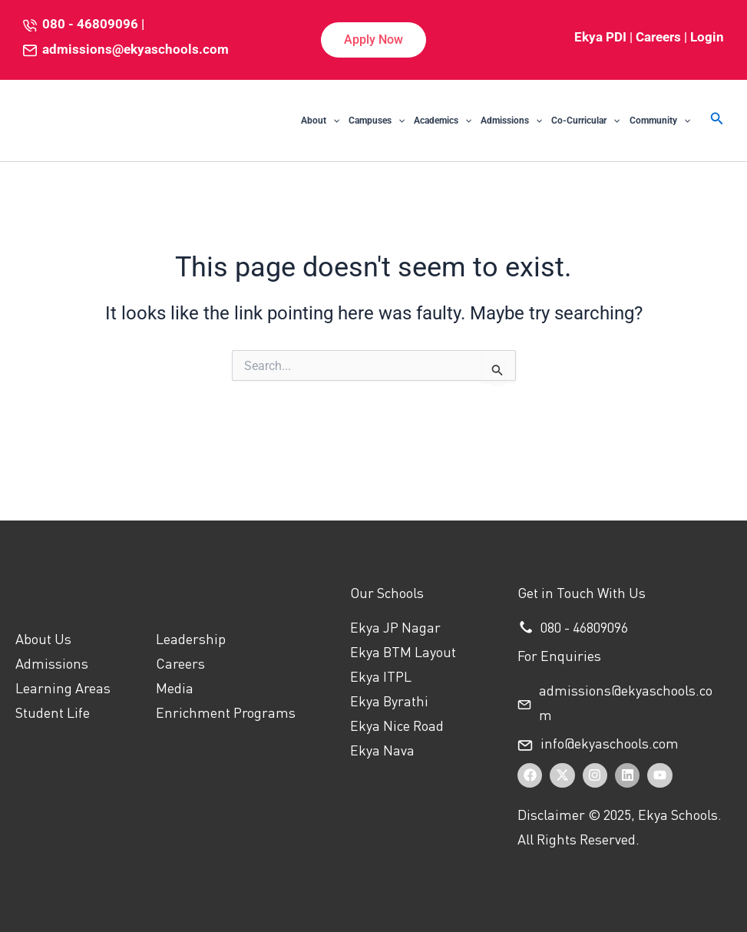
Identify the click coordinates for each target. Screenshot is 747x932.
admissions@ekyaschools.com (135, 49)
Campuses (377, 120)
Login (707, 37)
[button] (373, 40)
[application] (332, 120)
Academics (442, 120)
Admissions (511, 120)
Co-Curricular (585, 120)
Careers (658, 37)
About (320, 120)
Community (660, 120)
